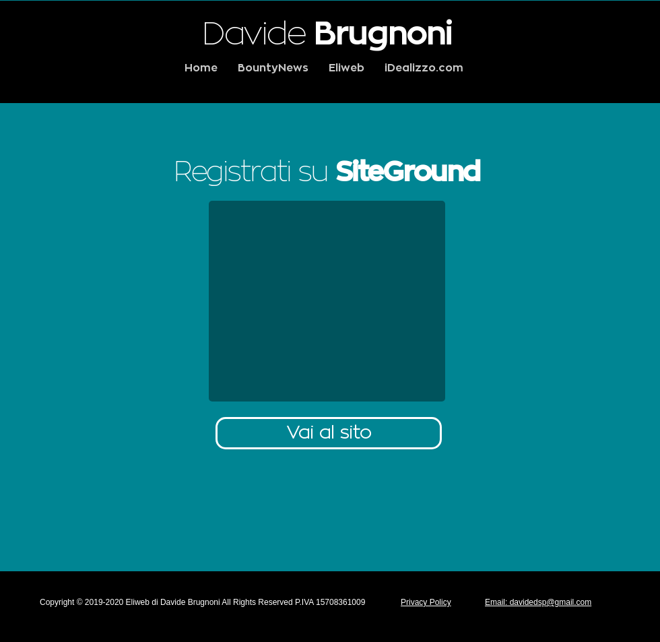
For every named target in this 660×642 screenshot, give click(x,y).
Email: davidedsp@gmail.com (538, 602)
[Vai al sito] (329, 433)
